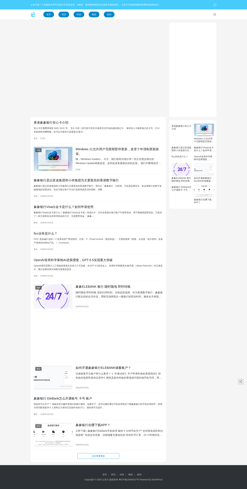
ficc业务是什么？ (45, 233)
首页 (48, 14)
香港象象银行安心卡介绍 (51, 122)
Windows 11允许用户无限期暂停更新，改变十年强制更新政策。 (117, 151)
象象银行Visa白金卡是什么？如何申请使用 (63, 207)
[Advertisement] (98, 45)
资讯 (64, 14)
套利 (109, 14)
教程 (94, 14)
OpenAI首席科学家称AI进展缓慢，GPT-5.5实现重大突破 (73, 260)
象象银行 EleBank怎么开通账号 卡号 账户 (63, 398)
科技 (79, 14)
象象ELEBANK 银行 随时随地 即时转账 (103, 286)
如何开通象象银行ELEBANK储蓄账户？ (103, 367)
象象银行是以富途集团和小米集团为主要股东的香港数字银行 (76, 180)
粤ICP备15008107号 (129, 479)
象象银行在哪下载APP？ (93, 425)
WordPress (157, 479)
